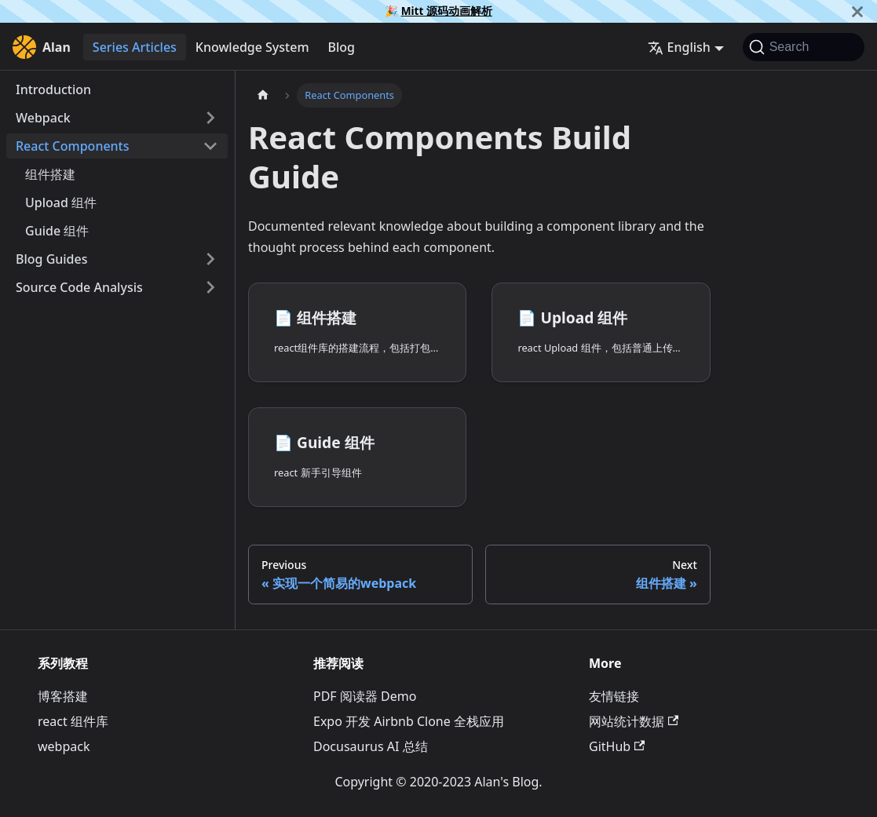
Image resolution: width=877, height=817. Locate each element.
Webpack (43, 117)
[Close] (857, 11)
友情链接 (614, 696)
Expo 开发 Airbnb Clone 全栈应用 (408, 721)
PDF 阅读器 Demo (364, 696)
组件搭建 (50, 174)
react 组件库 (73, 721)
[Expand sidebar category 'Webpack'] (210, 117)
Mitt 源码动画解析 (446, 10)
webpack (64, 746)
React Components (73, 146)
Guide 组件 (57, 230)
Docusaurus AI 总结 (370, 746)
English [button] (679, 47)
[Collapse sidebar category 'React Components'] (210, 146)
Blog (341, 47)
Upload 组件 (61, 202)
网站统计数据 (633, 721)
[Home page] (263, 95)
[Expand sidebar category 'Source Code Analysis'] (210, 287)
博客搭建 (63, 696)
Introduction (53, 89)
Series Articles (135, 47)
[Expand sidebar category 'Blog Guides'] (210, 259)
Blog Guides (52, 259)
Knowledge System (252, 47)
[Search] (803, 47)
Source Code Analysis (79, 287)
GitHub (617, 746)
